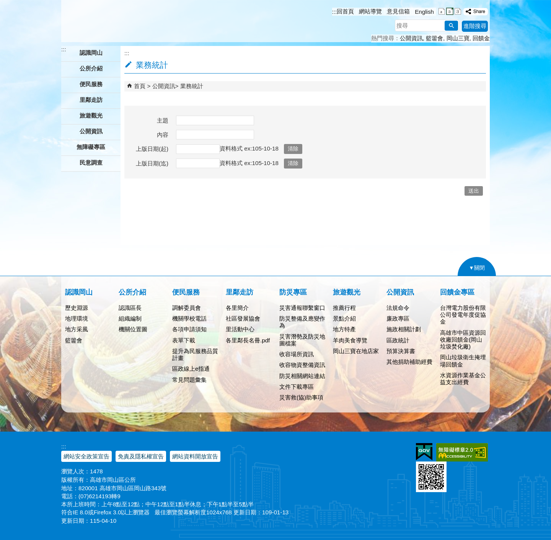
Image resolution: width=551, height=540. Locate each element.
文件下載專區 (296, 386)
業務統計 (191, 86)
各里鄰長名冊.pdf (248, 340)
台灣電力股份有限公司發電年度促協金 (463, 314)
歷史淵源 (76, 307)
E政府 (424, 451)
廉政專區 (397, 318)
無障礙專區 (91, 147)
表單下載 (183, 340)
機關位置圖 (133, 329)
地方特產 (344, 329)
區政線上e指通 (191, 368)
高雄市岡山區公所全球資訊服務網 (121, 21)
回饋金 (481, 38)
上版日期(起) (152, 149)
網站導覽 (370, 11)
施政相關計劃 (403, 329)
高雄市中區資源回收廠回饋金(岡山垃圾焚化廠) (463, 339)
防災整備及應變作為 (302, 322)
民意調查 (91, 162)
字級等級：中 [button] (449, 11)
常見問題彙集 (189, 379)
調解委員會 (186, 307)
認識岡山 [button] (91, 52)
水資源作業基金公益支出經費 (463, 378)
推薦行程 (344, 307)
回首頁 (345, 11)
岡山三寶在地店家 (356, 351)
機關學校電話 (189, 318)
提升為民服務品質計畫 (195, 354)
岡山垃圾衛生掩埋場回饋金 (463, 360)
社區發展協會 (243, 318)
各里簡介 (237, 307)
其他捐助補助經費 (409, 361)
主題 (162, 120)
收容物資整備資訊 (302, 365)
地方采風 (76, 329)
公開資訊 (411, 38)
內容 (162, 134)
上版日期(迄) (152, 163)
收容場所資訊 (296, 354)
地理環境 (76, 318)
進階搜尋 (474, 26)
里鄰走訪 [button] (91, 100)
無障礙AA (462, 452)
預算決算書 (400, 351)
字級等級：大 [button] (458, 11)
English (424, 11)
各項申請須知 (189, 329)
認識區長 (130, 307)
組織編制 (130, 318)
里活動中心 (240, 329)
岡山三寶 (458, 38)
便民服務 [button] (91, 84)
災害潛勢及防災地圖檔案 (302, 340)
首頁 (139, 86)
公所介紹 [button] (91, 68)
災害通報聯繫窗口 (302, 307)
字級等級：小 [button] (442, 11)
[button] (451, 26)
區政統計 (397, 340)
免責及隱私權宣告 (141, 456)
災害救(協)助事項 (301, 397)
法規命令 (397, 307)
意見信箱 (398, 11)
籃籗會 (434, 38)
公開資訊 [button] (91, 131)
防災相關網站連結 (302, 376)
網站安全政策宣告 (86, 456)
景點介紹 (344, 318)
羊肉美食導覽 (350, 340)
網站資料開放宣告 (195, 456)
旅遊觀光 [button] (91, 115)
